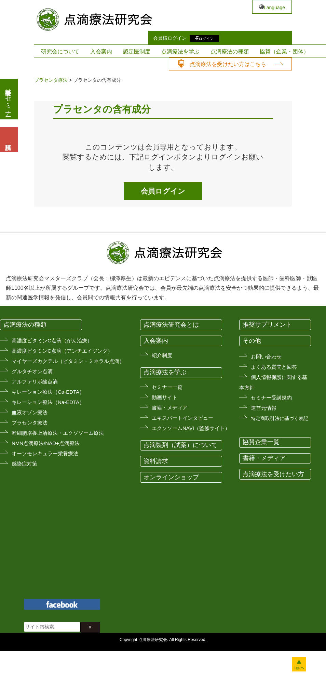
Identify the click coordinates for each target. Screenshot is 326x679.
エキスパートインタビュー (182, 418)
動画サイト (164, 397)
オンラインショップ (171, 477)
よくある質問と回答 (274, 367)
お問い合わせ (266, 357)
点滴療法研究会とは (171, 324)
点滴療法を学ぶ (180, 51)
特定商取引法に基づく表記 (279, 418)
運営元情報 (263, 408)
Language (274, 7)
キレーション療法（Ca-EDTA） (48, 392)
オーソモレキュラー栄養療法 (45, 453)
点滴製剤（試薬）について (180, 445)
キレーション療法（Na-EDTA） (48, 402)
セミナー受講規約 (271, 398)
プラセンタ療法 (51, 80)
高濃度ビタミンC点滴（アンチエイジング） (62, 351)
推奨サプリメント (267, 324)
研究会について (60, 51)
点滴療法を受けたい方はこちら (228, 64)
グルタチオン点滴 (32, 371)
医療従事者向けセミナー (8, 99)
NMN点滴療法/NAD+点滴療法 (46, 443)
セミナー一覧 (167, 387)
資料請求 (156, 461)
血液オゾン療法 (29, 412)
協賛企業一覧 (261, 442)
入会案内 (101, 51)
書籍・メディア (170, 407)
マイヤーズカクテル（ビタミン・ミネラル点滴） (68, 361)
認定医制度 (136, 51)
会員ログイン (163, 191)
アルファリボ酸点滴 (35, 381)
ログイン (206, 38)
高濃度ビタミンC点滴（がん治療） (52, 340)
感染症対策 (24, 464)
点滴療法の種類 (229, 51)
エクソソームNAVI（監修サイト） (191, 428)
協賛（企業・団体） (284, 51)
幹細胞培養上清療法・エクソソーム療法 (58, 433)
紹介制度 (162, 355)
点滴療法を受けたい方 (273, 474)
